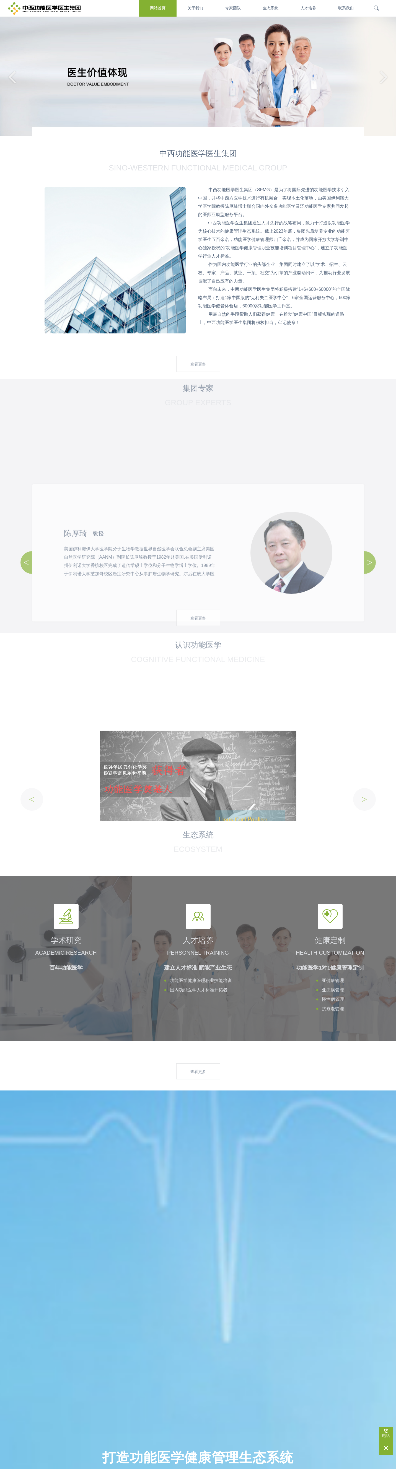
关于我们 (195, 8)
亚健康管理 (333, 980)
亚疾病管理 (333, 990)
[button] (384, 76)
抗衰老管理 (333, 1008)
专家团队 (233, 8)
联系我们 (346, 8)
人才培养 (308, 8)
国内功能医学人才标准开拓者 (198, 990)
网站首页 (157, 8)
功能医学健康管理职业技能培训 (201, 980)
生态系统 (270, 8)
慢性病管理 (333, 999)
